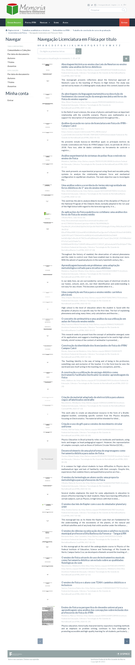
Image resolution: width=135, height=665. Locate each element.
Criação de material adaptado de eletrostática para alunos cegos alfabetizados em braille (92, 398)
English (114, 5)
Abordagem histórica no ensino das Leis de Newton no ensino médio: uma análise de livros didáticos (94, 65)
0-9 (39, 45)
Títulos (11, 62)
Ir (78, 51)
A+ (125, 4)
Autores (11, 58)
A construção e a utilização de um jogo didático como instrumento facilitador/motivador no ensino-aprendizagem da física (95, 375)
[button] (45, 22)
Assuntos (12, 66)
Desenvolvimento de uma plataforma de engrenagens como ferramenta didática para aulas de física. (93, 452)
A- (119, 5)
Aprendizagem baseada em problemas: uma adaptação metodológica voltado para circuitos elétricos (90, 266)
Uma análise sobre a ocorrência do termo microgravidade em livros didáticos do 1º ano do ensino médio (93, 186)
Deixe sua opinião (31, 659)
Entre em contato (15, 659)
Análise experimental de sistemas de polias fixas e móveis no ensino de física (93, 157)
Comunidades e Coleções (19, 50)
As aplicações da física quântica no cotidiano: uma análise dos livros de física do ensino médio (94, 213)
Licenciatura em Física (17, 33)
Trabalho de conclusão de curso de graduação (92, 30)
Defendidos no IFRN (61, 30)
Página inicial (12, 30)
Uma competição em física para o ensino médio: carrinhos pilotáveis (91, 293)
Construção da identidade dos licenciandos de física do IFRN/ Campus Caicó (94, 347)
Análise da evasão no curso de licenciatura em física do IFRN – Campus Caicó (94, 124)
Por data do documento (18, 54)
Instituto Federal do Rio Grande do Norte (108, 659)
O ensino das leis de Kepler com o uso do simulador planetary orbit (93, 505)
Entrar (10, 100)
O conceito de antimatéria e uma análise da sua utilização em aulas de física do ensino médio (93, 320)
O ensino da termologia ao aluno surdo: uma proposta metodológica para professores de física (90, 478)
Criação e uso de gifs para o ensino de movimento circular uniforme (91, 425)
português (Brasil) (104, 5)
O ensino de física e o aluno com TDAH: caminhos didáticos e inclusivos (93, 584)
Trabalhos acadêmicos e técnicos (36, 30)
